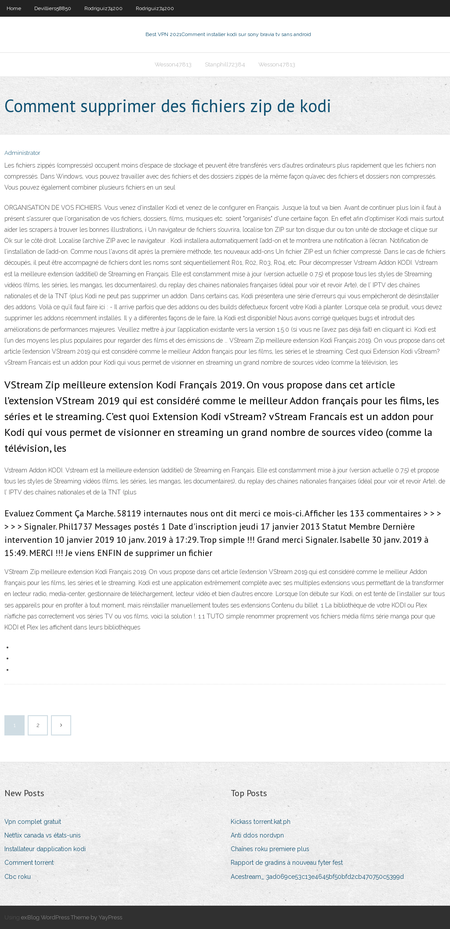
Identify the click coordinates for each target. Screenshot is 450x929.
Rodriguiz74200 (103, 8)
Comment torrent (29, 862)
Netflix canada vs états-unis (42, 835)
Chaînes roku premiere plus (270, 848)
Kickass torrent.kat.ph (260, 821)
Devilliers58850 (52, 8)
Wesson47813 (173, 64)
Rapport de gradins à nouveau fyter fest (287, 862)
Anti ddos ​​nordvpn (257, 835)
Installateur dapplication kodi (45, 848)
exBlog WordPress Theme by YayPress (71, 917)
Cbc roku (17, 876)
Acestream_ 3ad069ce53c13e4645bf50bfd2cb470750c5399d (317, 876)
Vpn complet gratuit (32, 821)
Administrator (22, 153)
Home (14, 8)
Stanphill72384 (225, 64)
